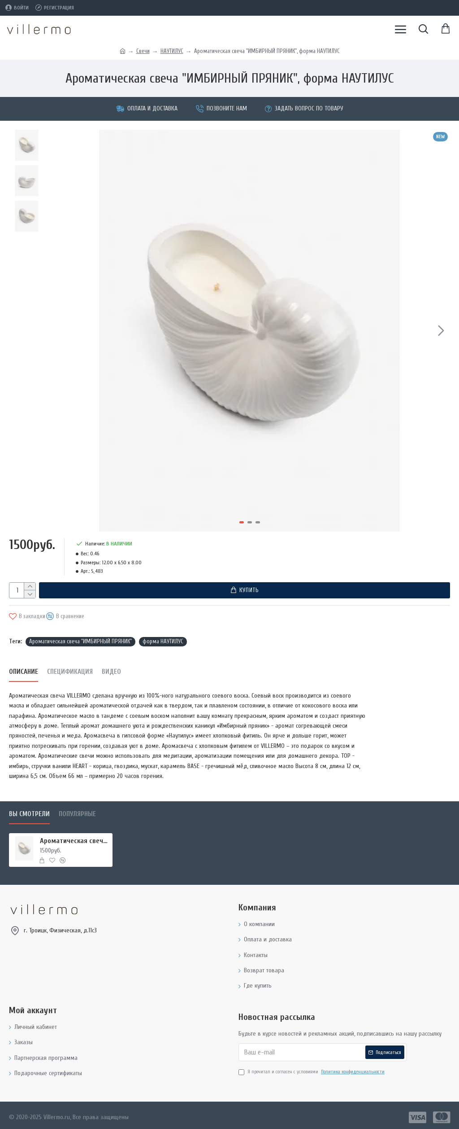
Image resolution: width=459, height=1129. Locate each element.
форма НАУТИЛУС (163, 637)
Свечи (143, 51)
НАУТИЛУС (171, 51)
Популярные (77, 810)
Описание (23, 668)
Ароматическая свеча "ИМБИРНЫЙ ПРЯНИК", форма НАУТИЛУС (74, 837)
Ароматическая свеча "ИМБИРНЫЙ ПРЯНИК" (80, 637)
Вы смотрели (29, 810)
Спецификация (70, 668)
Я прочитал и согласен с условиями (312, 1068)
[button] (441, 330)
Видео (111, 668)
